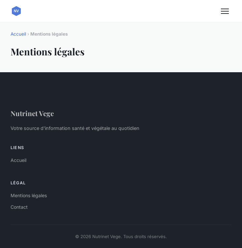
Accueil (18, 34)
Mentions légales (29, 195)
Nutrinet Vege (32, 113)
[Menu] (224, 11)
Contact (19, 207)
